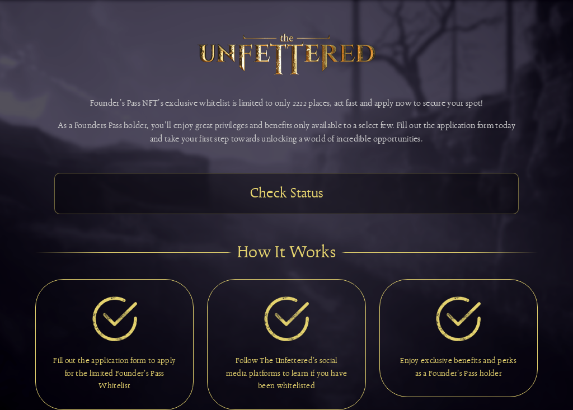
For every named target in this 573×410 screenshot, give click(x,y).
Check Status (286, 193)
